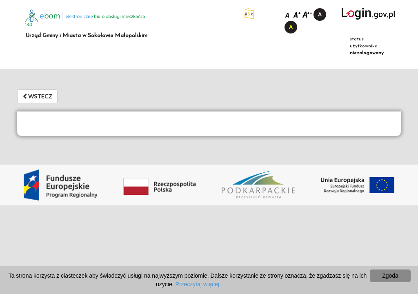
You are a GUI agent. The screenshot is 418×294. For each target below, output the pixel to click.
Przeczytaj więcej (197, 284)
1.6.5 (29, 25)
